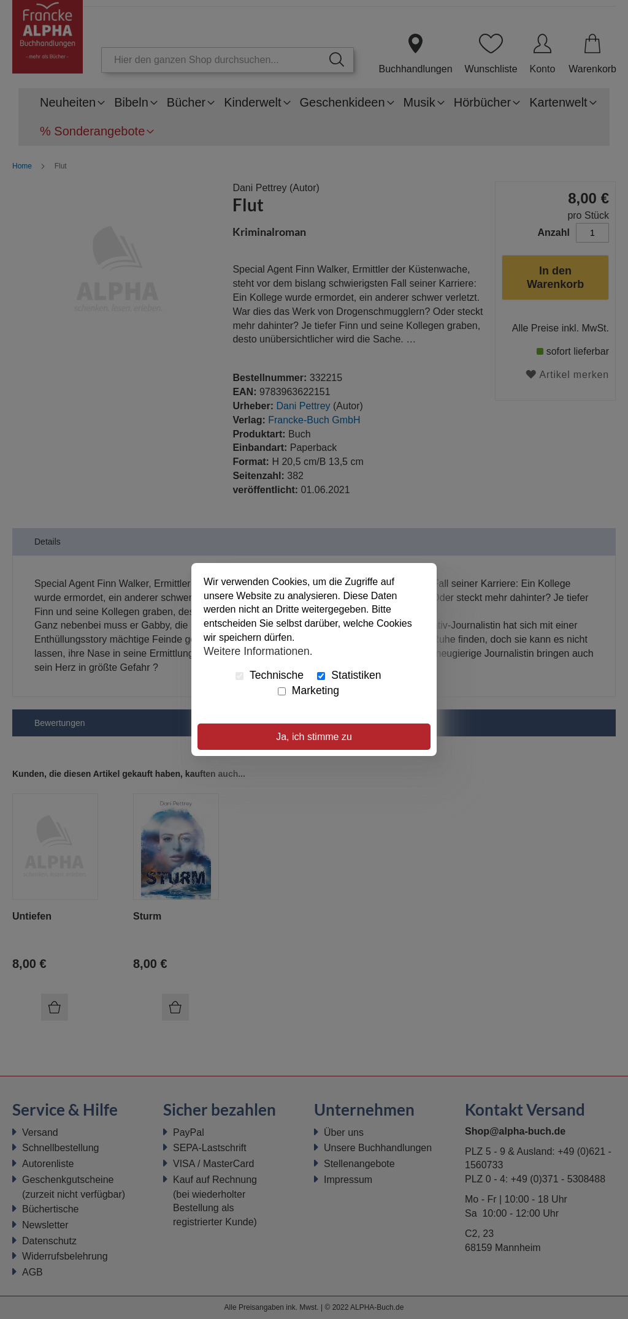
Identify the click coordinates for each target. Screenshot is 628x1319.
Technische (270, 675)
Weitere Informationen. (258, 651)
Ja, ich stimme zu (314, 736)
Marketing (308, 690)
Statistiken (349, 675)
